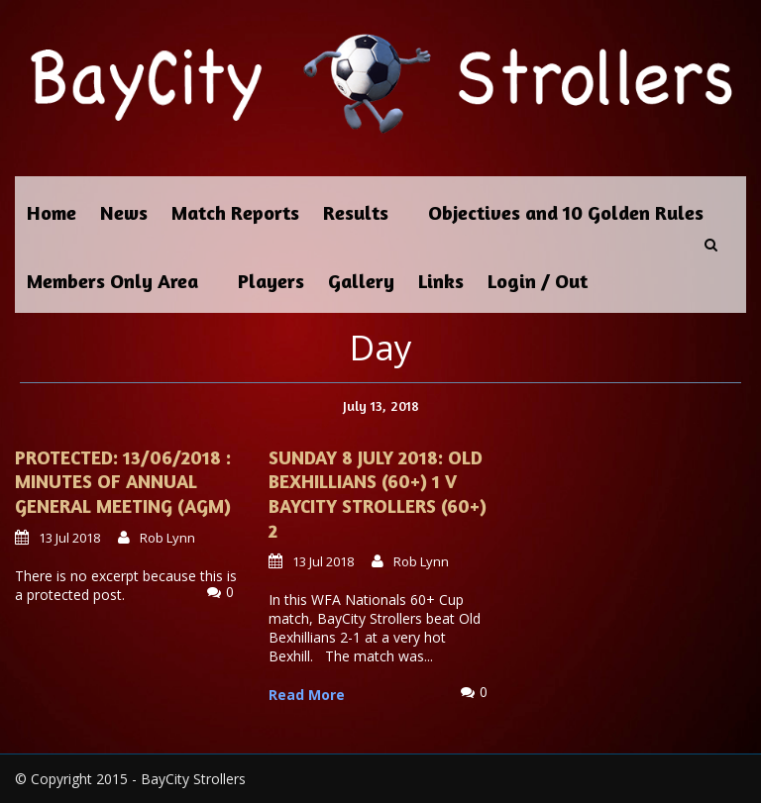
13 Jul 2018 (69, 538)
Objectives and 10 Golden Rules (566, 212)
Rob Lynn (167, 538)
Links (441, 280)
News (124, 212)
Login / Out (538, 280)
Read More (307, 694)
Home (51, 212)
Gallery (361, 280)
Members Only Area (112, 280)
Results (355, 212)
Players (271, 280)
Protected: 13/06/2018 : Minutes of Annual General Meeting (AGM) (123, 481)
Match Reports (235, 212)
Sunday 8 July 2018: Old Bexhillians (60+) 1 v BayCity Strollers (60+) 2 (378, 494)
